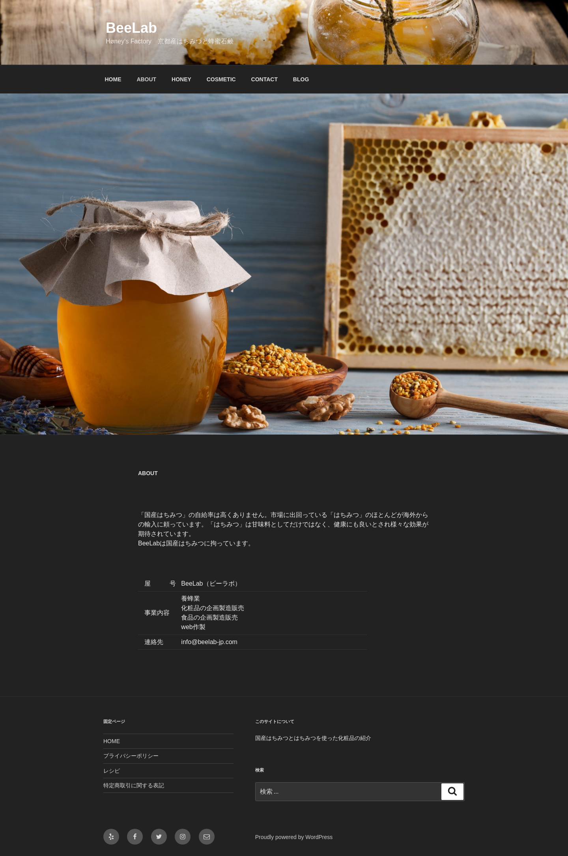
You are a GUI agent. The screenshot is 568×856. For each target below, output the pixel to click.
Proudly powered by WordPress (294, 837)
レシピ (111, 771)
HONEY (181, 79)
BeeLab (131, 28)
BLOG (301, 79)
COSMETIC (221, 79)
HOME (113, 79)
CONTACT (264, 79)
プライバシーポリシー (131, 756)
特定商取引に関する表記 (133, 785)
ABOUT (146, 79)
